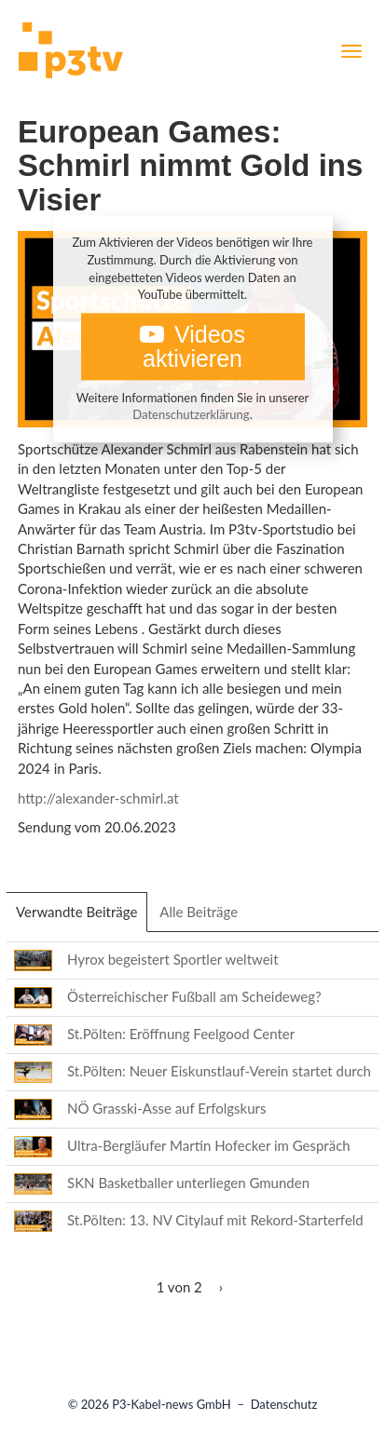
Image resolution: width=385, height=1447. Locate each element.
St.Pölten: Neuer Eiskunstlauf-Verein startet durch (219, 1070)
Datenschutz (284, 1404)
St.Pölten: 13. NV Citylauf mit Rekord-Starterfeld (215, 1219)
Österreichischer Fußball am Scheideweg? (194, 996)
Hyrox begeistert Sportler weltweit (173, 959)
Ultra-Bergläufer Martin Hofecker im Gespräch (209, 1145)
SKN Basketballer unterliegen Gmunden (188, 1182)
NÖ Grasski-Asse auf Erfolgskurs (166, 1108)
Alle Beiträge (198, 911)
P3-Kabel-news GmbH (171, 1404)
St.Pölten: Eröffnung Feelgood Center (181, 1033)
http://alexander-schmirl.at (98, 798)
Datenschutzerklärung (190, 415)
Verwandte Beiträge (81, 917)
